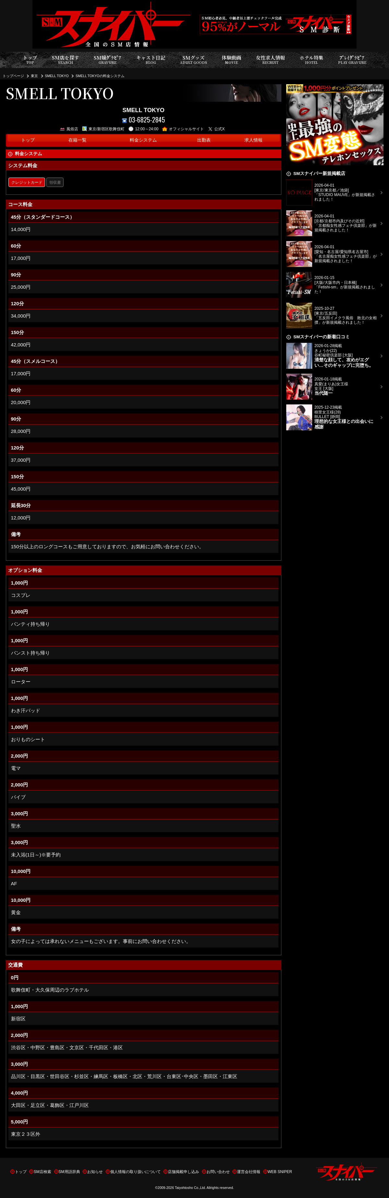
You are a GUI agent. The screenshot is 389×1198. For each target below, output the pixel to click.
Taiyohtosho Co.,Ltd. (190, 1188)
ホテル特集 (312, 59)
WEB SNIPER (280, 1171)
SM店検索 (42, 1171)
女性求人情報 (270, 59)
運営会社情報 (248, 1171)
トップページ (13, 76)
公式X (216, 129)
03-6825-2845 (143, 119)
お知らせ (95, 1171)
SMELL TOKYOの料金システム (100, 76)
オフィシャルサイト (183, 129)
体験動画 (231, 59)
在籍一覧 (77, 140)
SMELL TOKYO (57, 76)
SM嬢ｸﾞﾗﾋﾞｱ (107, 59)
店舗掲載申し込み (183, 1171)
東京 (34, 76)
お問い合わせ (218, 1171)
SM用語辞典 (69, 1171)
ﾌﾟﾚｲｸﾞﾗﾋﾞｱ (352, 59)
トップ (30, 59)
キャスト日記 (150, 59)
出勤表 (204, 140)
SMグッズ (193, 59)
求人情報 (253, 140)
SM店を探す (65, 59)
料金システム (143, 140)
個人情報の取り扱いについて (135, 1171)
